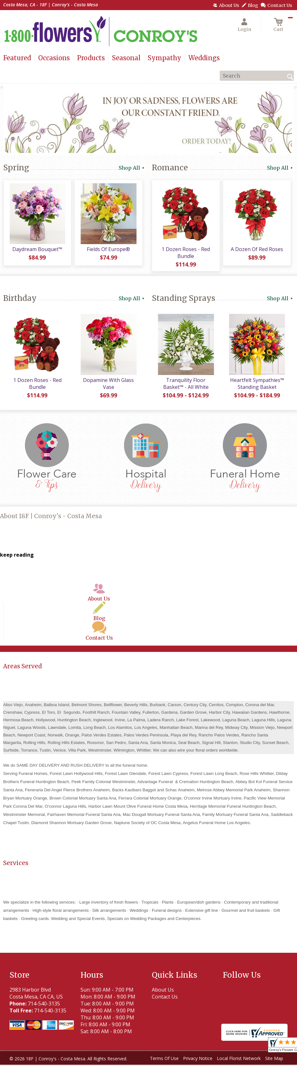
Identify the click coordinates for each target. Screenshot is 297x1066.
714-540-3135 (44, 1004)
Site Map (274, 1059)
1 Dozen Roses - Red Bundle (186, 253)
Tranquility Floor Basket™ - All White (185, 384)
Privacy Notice (197, 1059)
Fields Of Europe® (108, 249)
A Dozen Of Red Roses (256, 249)
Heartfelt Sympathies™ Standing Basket (257, 384)
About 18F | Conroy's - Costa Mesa (51, 517)
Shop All (132, 168)
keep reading (17, 555)
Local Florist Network (239, 1059)
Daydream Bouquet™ (37, 249)
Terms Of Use (164, 1059)
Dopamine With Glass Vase (108, 384)
